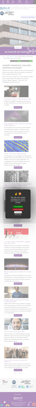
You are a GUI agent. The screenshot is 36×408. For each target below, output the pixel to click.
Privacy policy (18, 214)
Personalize (18, 212)
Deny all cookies (18, 209)
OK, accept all (18, 206)
